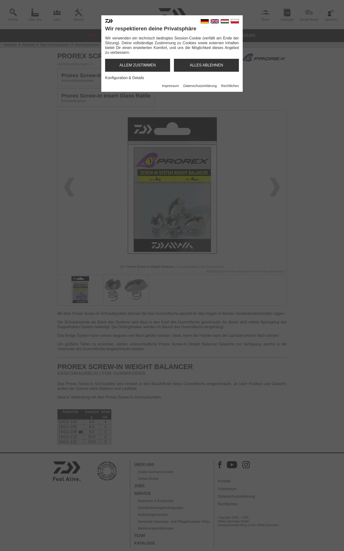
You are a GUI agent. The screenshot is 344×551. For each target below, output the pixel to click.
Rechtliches (230, 86)
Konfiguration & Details (124, 78)
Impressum (170, 86)
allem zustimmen (137, 65)
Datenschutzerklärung (200, 86)
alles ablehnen (206, 65)
